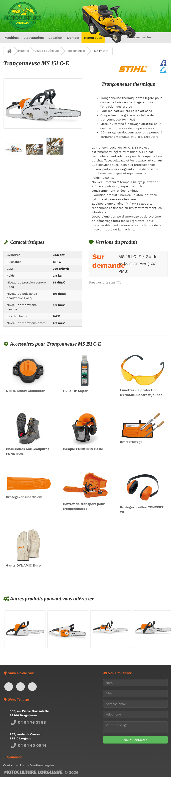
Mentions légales (42, 765)
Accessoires (34, 37)
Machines (12, 37)
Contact (73, 37)
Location (55, 37)
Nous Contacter (135, 740)
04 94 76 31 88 (28, 722)
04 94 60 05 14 (28, 745)
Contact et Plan (14, 765)
